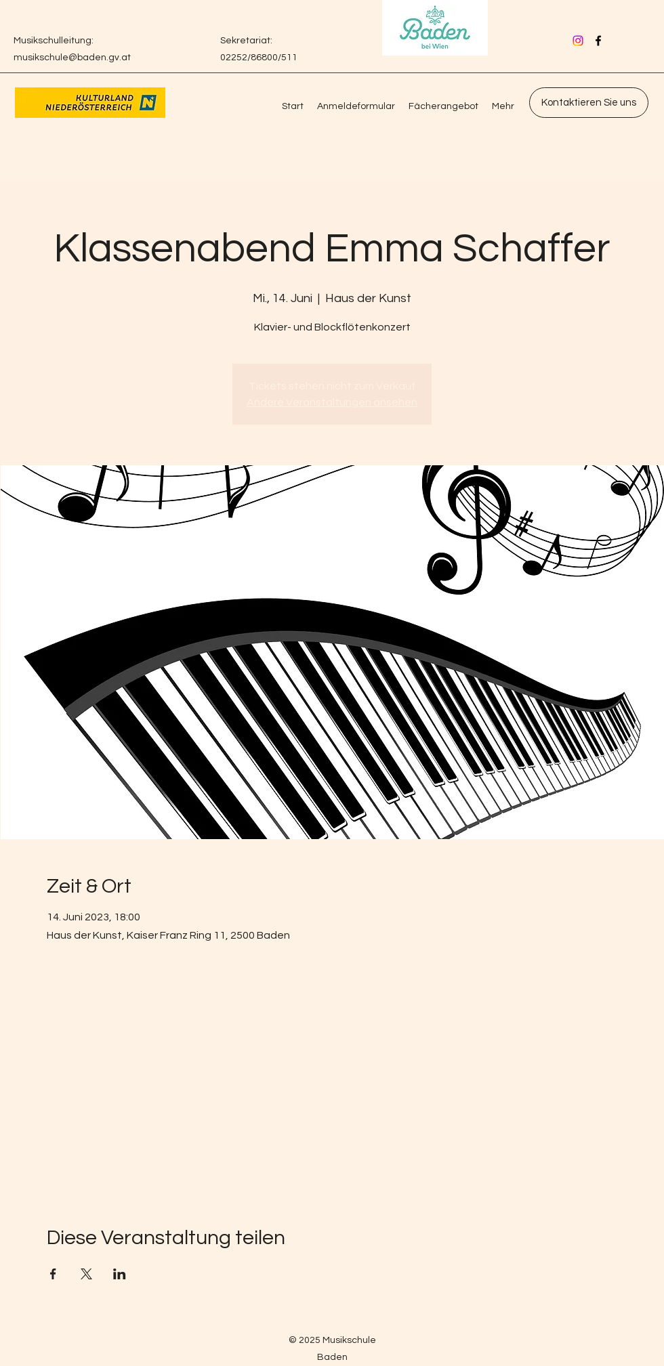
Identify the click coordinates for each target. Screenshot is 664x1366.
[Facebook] (598, 40)
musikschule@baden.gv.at (72, 57)
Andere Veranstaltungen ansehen (332, 402)
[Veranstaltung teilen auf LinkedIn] (119, 1273)
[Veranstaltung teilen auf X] (86, 1273)
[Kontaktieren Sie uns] (588, 102)
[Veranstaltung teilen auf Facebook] (53, 1273)
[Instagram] (578, 40)
